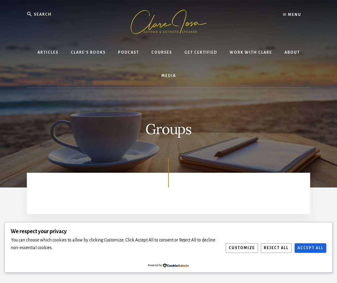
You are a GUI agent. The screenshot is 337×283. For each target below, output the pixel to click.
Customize (242, 248)
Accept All (310, 248)
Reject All (276, 248)
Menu (292, 15)
